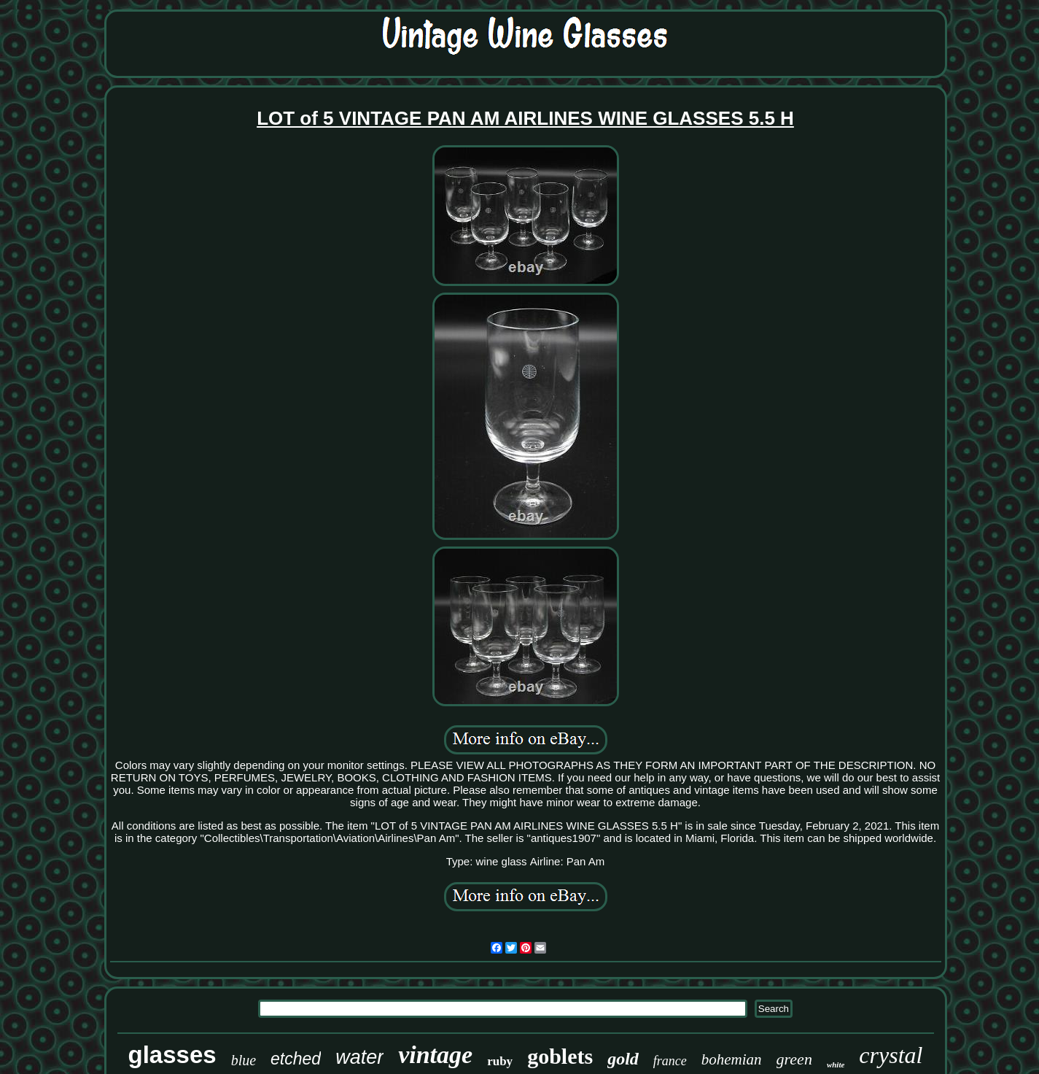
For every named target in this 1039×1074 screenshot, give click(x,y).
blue (243, 1060)
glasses (172, 1054)
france (670, 1061)
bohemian (731, 1059)
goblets (560, 1056)
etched (296, 1058)
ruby (500, 1061)
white (835, 1064)
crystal (890, 1055)
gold (623, 1058)
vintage (435, 1054)
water (359, 1057)
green (794, 1059)
